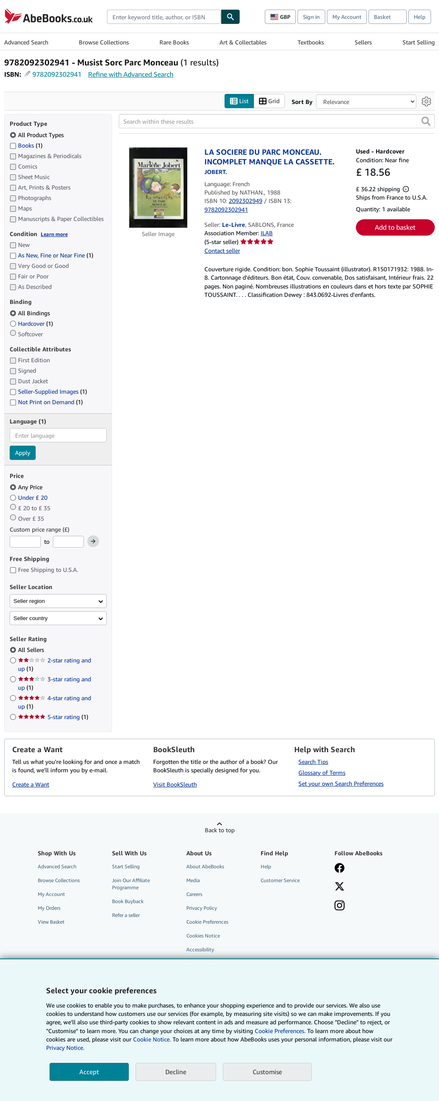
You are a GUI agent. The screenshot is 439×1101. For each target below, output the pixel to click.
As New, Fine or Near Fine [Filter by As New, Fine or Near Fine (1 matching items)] (51, 255)
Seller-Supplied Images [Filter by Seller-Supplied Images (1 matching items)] (48, 391)
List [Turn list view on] (239, 101)
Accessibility (200, 950)
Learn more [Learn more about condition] (54, 234)
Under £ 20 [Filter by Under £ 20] (29, 497)
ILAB (267, 233)
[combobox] (164, 17)
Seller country (30, 618)
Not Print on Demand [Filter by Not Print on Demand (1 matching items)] (46, 402)
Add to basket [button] (395, 227)
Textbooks (311, 42)
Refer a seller (126, 915)
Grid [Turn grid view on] (269, 101)
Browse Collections (104, 42)
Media (193, 880)
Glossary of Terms (321, 772)
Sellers (363, 42)
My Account (346, 16)
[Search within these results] (277, 121)
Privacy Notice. (65, 1047)
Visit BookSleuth (175, 784)
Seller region (29, 601)
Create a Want (30, 784)
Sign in (311, 16)
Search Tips (313, 761)
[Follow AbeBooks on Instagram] (339, 906)
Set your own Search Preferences (341, 783)
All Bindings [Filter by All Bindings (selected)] (31, 313)
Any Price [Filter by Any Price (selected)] (27, 487)
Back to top (220, 830)
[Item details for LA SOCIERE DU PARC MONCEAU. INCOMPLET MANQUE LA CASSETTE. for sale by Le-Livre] (158, 188)
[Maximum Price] (68, 542)
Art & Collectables (243, 42)
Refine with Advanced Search (130, 74)
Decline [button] (175, 1071)
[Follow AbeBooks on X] (339, 887)
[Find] (230, 17)
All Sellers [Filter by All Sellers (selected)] (32, 650)
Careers (194, 894)
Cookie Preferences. (280, 1030)
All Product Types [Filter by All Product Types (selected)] (37, 134)
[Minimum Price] (25, 542)
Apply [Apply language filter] (22, 453)
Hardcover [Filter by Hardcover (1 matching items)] (31, 323)
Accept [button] (89, 1071)
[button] (426, 121)
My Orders (49, 908)
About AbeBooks (205, 866)
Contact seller (222, 250)
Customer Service (280, 880)
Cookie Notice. (152, 1039)
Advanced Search (26, 42)
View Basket (51, 922)
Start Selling (418, 42)
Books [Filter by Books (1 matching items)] (26, 145)
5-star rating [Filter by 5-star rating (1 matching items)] (53, 717)
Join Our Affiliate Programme (131, 884)
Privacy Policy (201, 908)
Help (420, 16)
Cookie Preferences (207, 922)
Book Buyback (128, 901)
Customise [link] (267, 1071)
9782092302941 (56, 74)
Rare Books (174, 42)
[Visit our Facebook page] (339, 869)
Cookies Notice (203, 936)
